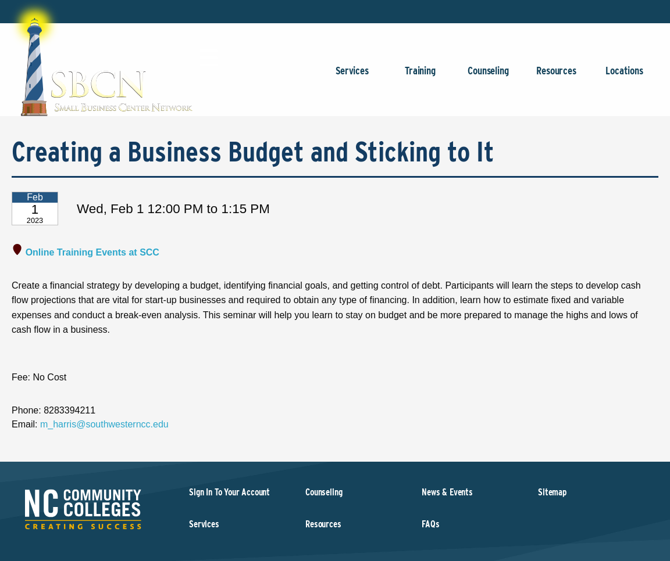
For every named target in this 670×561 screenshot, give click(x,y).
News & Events (447, 492)
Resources (556, 76)
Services (352, 76)
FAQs (430, 524)
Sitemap (552, 492)
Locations (624, 76)
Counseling (488, 76)
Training (420, 76)
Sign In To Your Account (229, 492)
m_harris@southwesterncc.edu (104, 424)
